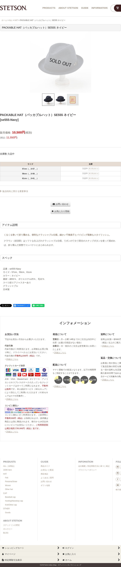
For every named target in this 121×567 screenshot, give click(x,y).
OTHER (6, 509)
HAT (5, 474)
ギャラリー (7, 529)
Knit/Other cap (11, 505)
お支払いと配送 (47, 470)
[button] (48, 100)
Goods (7, 513)
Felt (6, 478)
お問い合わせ (46, 481)
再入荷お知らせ (93, 168)
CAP (5, 493)
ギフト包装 (45, 485)
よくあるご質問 (47, 478)
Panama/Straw (11, 481)
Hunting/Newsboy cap (14, 501)
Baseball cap (10, 497)
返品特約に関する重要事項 (14, 191)
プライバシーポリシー (87, 470)
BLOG (5, 533)
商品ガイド (45, 466)
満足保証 (44, 474)
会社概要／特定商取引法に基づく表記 (94, 466)
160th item (7, 470)
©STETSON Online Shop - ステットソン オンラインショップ (60, 565)
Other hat (9, 489)
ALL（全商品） (9, 466)
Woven (8, 485)
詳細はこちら (12, 359)
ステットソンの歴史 (11, 525)
